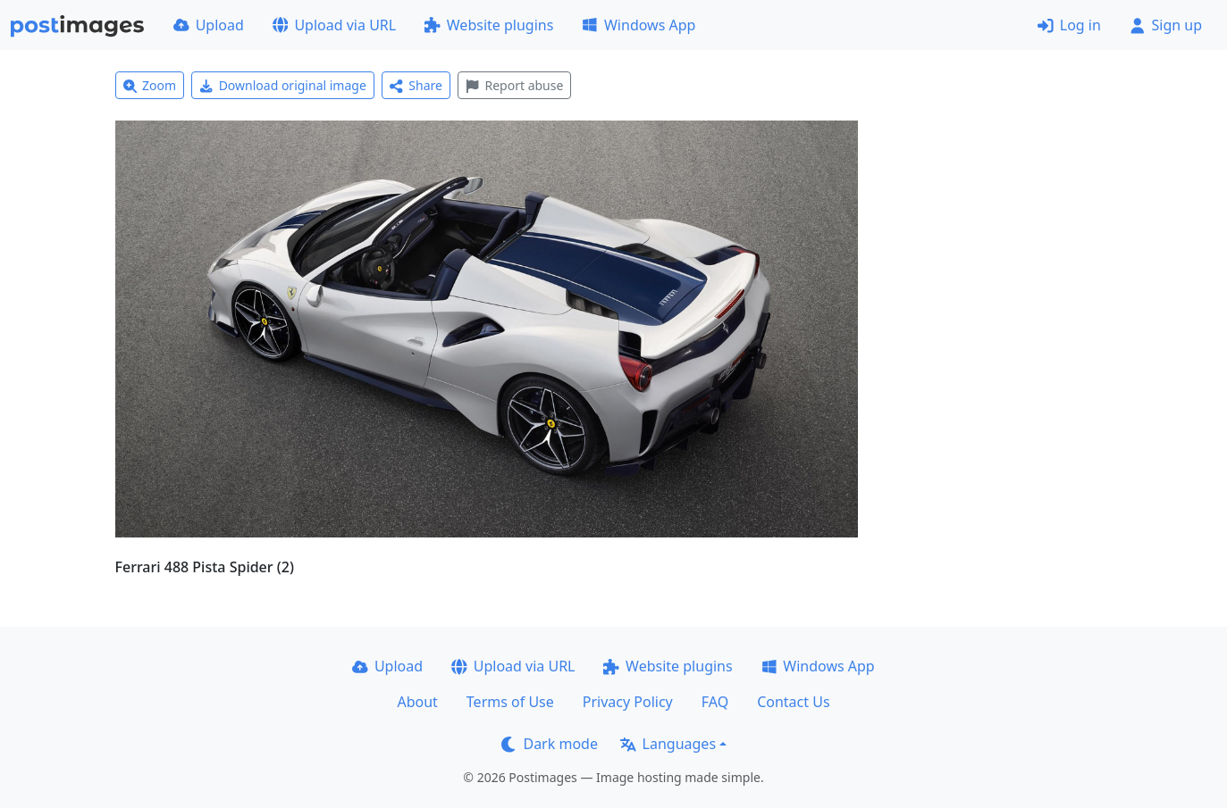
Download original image (282, 85)
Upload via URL (334, 25)
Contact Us (793, 702)
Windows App (638, 25)
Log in (1069, 25)
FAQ (715, 702)
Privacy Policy (628, 702)
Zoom (150, 85)
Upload (208, 25)
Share (416, 85)
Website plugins (488, 25)
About (417, 702)
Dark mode (549, 744)
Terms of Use (510, 702)
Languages (668, 744)
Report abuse (514, 85)
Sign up (1166, 25)
